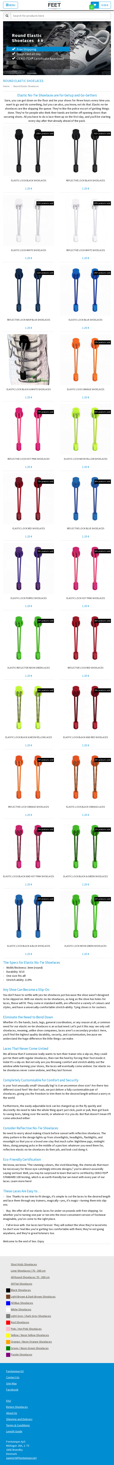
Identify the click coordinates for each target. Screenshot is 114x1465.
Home (6, 86)
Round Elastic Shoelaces (26, 86)
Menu (10, 5)
